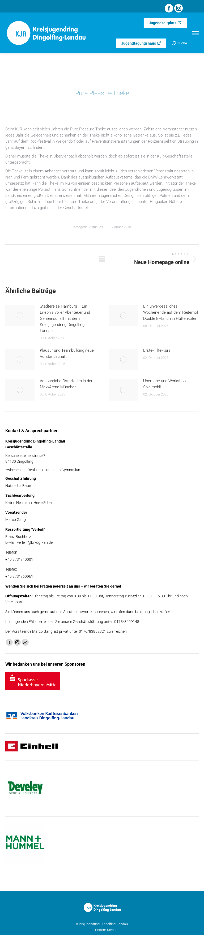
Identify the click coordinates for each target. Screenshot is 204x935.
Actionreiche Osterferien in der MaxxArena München (66, 384)
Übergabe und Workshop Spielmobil (164, 384)
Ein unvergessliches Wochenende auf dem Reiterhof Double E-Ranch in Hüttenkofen (170, 312)
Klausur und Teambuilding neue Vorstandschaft (67, 353)
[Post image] (20, 315)
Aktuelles (96, 227)
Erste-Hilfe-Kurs (157, 350)
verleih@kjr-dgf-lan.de (35, 542)
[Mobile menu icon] (195, 33)
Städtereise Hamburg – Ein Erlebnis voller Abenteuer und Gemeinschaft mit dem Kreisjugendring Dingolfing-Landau (65, 318)
